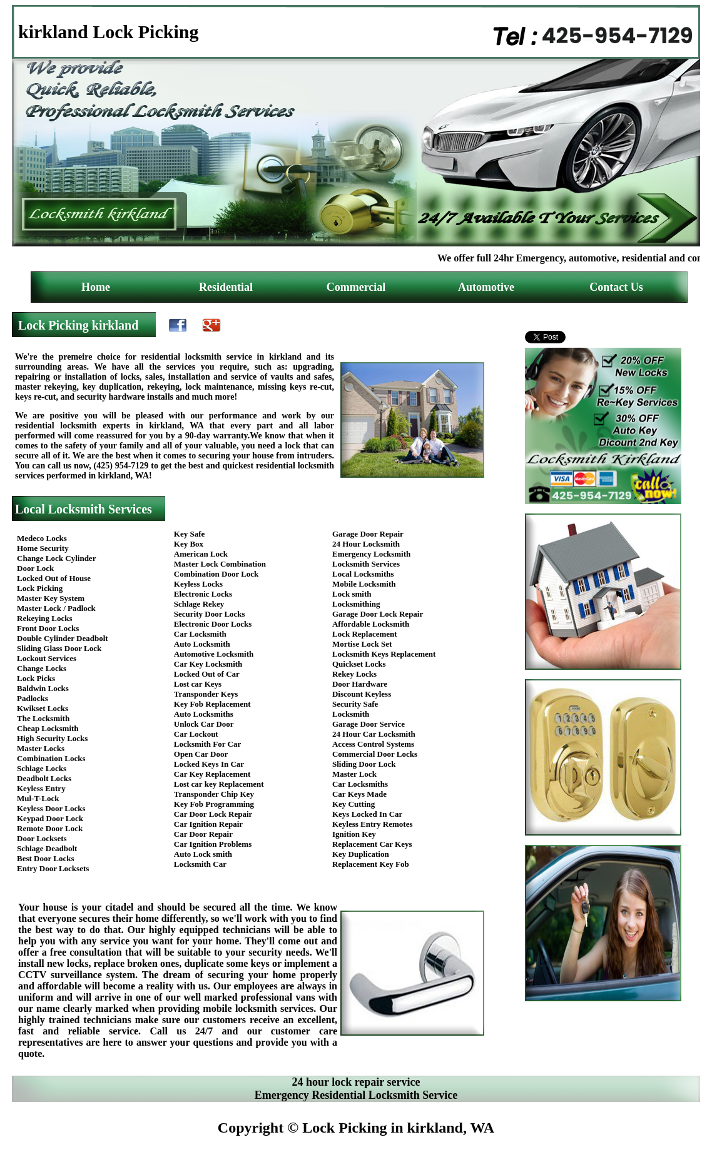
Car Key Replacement (212, 774)
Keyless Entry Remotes (372, 824)
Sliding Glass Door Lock (59, 648)
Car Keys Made (359, 794)
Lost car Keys (197, 684)
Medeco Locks (42, 538)
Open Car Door (201, 754)
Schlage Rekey (199, 604)
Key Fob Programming (214, 804)
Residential (226, 287)
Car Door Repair (203, 834)
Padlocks (32, 698)
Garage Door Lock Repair (377, 614)
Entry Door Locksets (53, 868)
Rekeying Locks (44, 618)
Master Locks (40, 748)
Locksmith (350, 714)
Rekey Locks (354, 674)
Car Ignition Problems (213, 844)
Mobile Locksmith (363, 584)
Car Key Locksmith (208, 664)
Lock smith (351, 594)
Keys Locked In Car (367, 814)
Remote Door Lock (50, 828)
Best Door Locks (45, 858)
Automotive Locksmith (213, 654)
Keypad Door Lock (50, 818)
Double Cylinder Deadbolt (62, 638)
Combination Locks (51, 758)
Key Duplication (360, 854)
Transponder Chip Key (214, 794)
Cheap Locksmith (48, 728)
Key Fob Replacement (212, 704)
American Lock (201, 553)
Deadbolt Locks (44, 778)
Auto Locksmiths (203, 714)
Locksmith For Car (207, 744)
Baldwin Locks (43, 688)
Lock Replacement (364, 634)
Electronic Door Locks (213, 624)
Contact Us (616, 287)
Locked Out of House (54, 578)
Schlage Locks (41, 768)
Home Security (43, 548)
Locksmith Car (200, 864)
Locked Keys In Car (209, 764)
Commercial (356, 287)
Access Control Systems (373, 744)
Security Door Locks (209, 614)
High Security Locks (52, 738)
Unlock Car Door (204, 724)
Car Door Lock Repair (213, 814)
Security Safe (355, 704)
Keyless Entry (41, 788)
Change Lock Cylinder (56, 558)
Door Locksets (42, 838)
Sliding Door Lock (364, 764)
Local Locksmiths (363, 573)
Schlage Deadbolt (47, 848)
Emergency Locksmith (371, 553)
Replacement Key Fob (370, 864)
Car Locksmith (200, 634)
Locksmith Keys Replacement (383, 654)
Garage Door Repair (368, 533)
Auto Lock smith (203, 854)
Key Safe (189, 533)
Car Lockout (196, 734)
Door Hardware (359, 684)
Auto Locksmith (202, 644)
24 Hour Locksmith (366, 543)
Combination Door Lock (216, 573)
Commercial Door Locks (374, 754)
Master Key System (50, 598)
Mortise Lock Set (362, 644)
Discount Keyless (361, 694)
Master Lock (354, 774)
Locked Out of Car (207, 674)
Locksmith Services (366, 563)
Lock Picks (36, 678)
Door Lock (35, 568)
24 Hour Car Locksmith (373, 734)
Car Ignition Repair (208, 824)
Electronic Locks (203, 594)
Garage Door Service (368, 724)
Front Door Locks (48, 628)
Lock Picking (40, 588)
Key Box (188, 543)
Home (95, 287)
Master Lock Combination (220, 563)
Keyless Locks (198, 584)
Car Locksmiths (360, 784)
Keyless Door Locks (51, 808)
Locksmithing (356, 604)
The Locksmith (43, 718)
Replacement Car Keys (372, 844)
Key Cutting (353, 804)
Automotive (486, 287)
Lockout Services (46, 658)
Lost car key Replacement (219, 784)
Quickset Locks (359, 664)
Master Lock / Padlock (56, 608)
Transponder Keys (206, 694)
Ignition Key (354, 834)
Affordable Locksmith (370, 624)
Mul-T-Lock (38, 798)
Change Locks (41, 668)
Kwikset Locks (42, 708)
